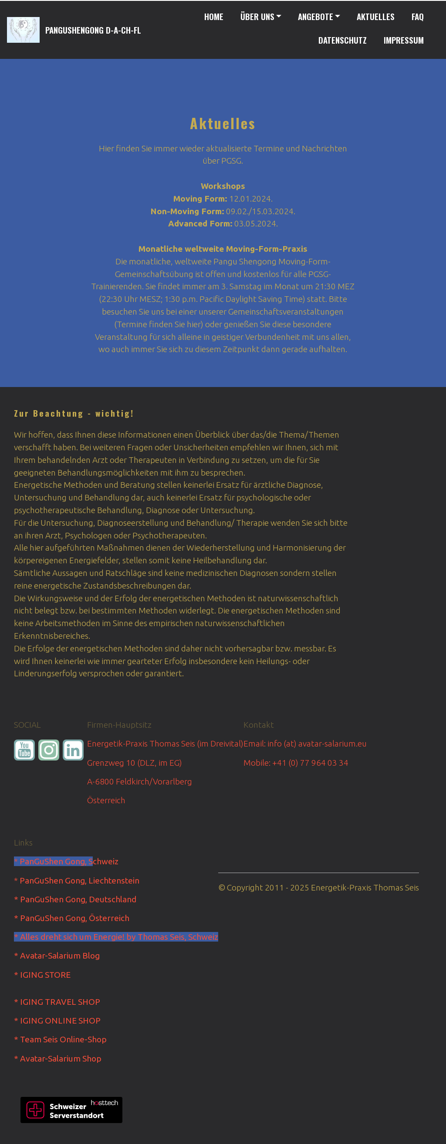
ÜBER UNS (257, 16)
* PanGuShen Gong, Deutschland (75, 899)
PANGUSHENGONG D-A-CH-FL (93, 30)
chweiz (105, 861)
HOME (213, 16)
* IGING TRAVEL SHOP (57, 1002)
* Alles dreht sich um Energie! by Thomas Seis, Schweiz (116, 937)
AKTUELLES (376, 16)
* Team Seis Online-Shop (60, 1039)
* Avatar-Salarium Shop (57, 1058)
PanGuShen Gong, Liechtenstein (79, 880)
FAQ (418, 16)
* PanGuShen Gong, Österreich (71, 918)
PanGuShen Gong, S (56, 861)
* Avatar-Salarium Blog (57, 955)
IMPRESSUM (404, 40)
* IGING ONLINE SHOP (57, 1020)
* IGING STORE (42, 975)
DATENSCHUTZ (342, 40)
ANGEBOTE (315, 16)
